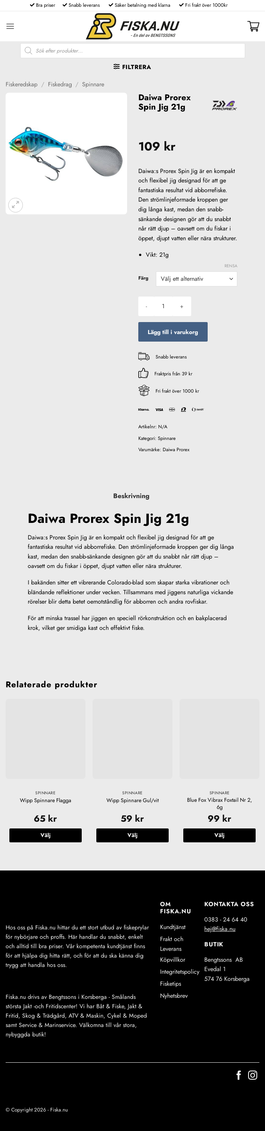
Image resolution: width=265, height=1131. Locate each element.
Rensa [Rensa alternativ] (231, 265)
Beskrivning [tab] (131, 496)
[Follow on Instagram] (252, 1076)
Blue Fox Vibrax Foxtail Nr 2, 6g (219, 803)
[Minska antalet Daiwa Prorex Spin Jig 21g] (146, 306)
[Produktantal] (163, 306)
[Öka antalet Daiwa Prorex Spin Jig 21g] (181, 306)
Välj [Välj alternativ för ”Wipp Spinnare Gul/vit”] (132, 835)
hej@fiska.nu (219, 929)
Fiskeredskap (21, 84)
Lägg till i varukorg (173, 332)
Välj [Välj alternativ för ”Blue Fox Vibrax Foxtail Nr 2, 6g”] (219, 835)
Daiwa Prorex (176, 449)
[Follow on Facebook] (238, 1076)
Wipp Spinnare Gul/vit (132, 800)
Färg (143, 278)
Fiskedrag (60, 84)
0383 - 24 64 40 (225, 919)
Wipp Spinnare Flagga (45, 800)
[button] (10, 26)
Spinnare (93, 84)
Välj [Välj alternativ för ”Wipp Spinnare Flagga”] (45, 835)
